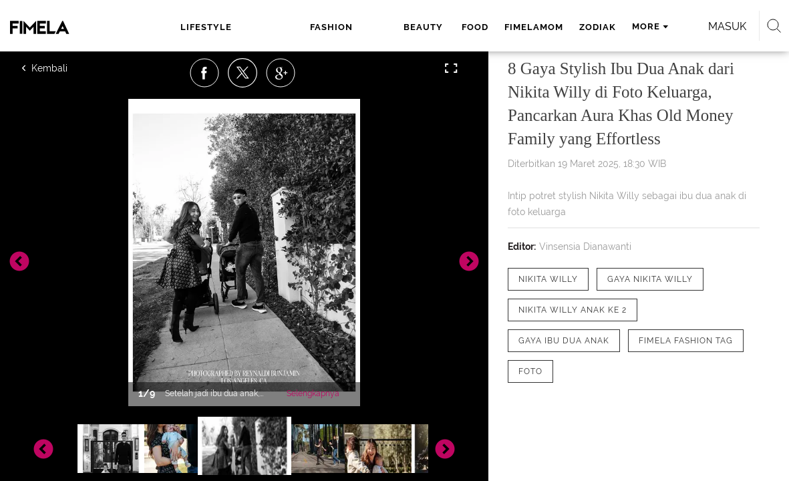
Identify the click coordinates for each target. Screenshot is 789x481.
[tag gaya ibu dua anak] (563, 340)
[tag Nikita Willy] (548, 279)
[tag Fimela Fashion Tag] (686, 340)
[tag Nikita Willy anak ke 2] (572, 310)
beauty (332, 27)
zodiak (504, 27)
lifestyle (193, 27)
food (381, 27)
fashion (269, 27)
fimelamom (440, 27)
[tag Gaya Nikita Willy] (650, 279)
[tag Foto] (530, 371)
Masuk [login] (701, 26)
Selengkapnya (313, 393)
